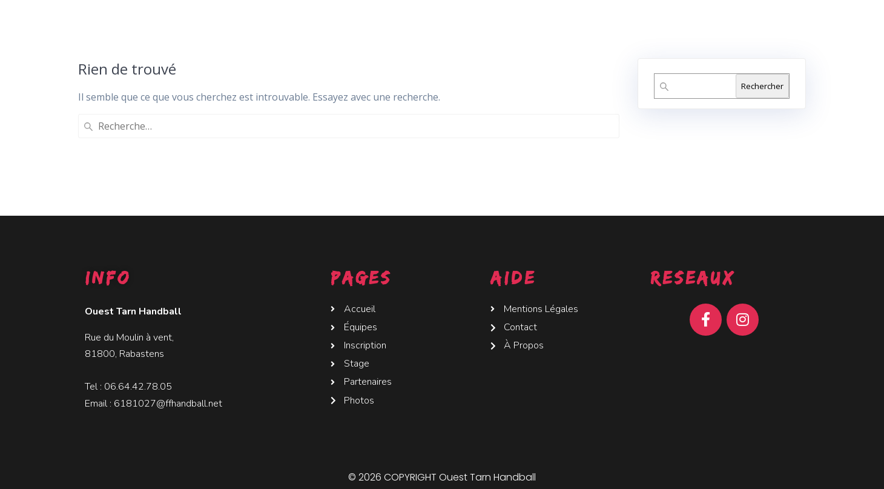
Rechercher (762, 86)
